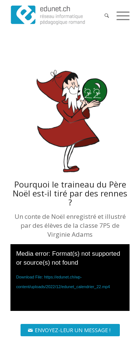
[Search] (103, 15)
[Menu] (119, 15)
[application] (70, 277)
